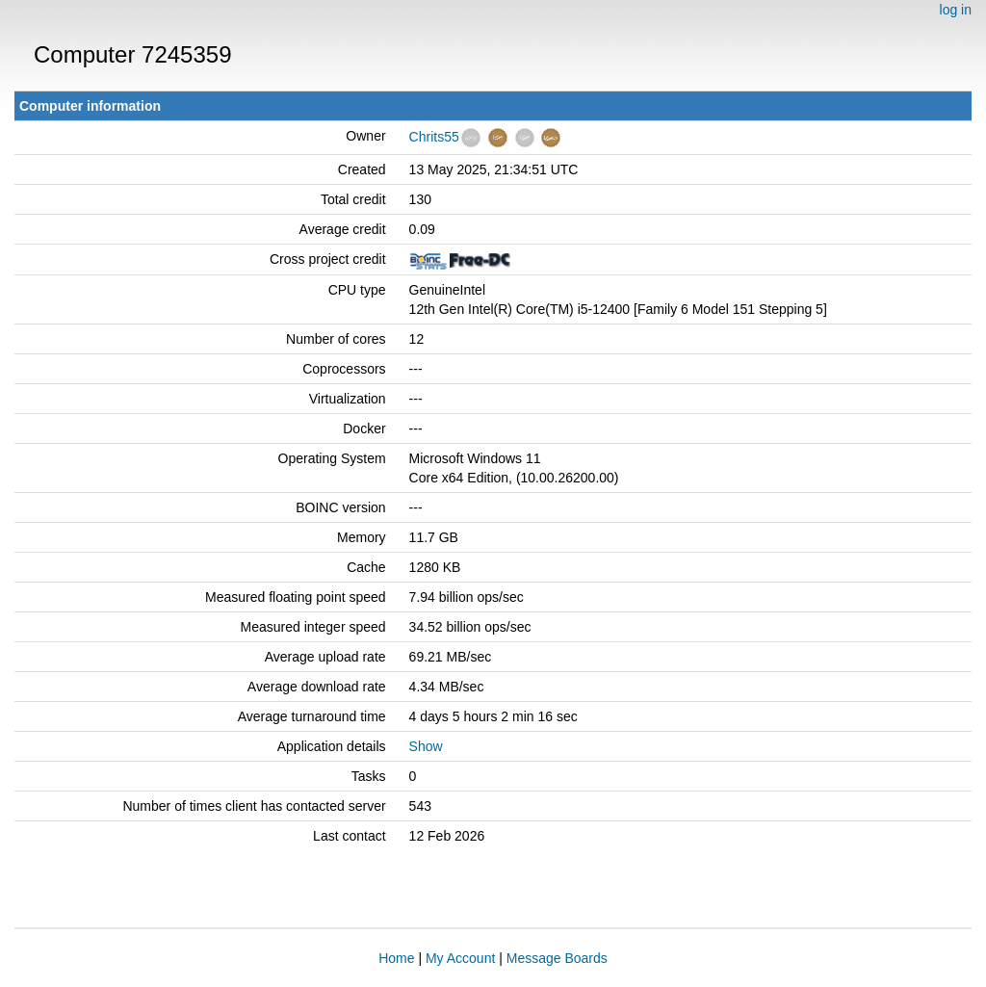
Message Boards (557, 958)
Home (396, 958)
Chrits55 (434, 136)
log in (956, 9)
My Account (460, 958)
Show (426, 746)
